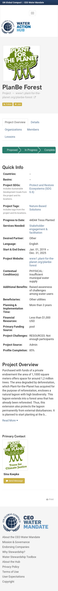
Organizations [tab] (13, 129)
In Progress (31, 150)
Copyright (8, 581)
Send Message (14, 481)
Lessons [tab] (10, 136)
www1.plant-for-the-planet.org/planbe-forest (41, 262)
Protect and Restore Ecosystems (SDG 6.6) (41, 188)
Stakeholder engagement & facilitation (38, 229)
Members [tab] (33, 129)
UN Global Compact (12, 2)
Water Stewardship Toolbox (19, 557)
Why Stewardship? (13, 552)
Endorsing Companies (15, 547)
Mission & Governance (16, 542)
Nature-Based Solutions (37, 207)
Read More (10, 420)
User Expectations (13, 576)
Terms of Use (10, 571)
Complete (49, 150)
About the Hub (11, 561)
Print (50, 499)
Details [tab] (35, 122)
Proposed (12, 150)
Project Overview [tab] (15, 122)
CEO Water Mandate (34, 2)
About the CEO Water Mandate (21, 537)
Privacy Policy (10, 566)
